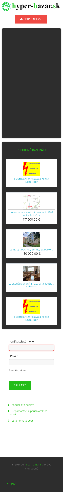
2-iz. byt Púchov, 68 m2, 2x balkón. (31, 249)
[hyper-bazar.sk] (31, 6)
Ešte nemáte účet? (22, 420)
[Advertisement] (31, 82)
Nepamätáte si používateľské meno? (27, 413)
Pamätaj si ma (17, 370)
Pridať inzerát (31, 19)
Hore (11, 484)
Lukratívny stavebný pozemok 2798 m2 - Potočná (31, 214)
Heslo (13, 356)
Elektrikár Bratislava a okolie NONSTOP (31, 181)
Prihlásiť (20, 385)
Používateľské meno (22, 341)
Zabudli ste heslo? (22, 405)
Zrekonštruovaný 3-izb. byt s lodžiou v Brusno (31, 285)
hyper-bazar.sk (34, 464)
